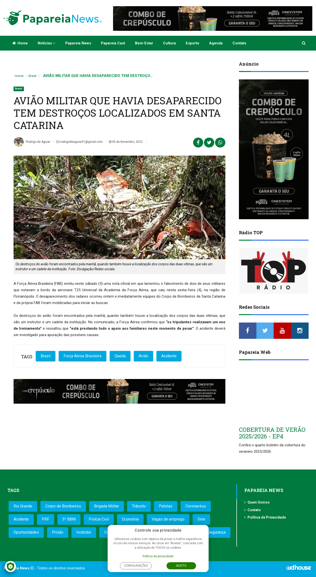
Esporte (192, 43)
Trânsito (139, 506)
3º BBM (69, 519)
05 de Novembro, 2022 (126, 142)
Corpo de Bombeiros (63, 506)
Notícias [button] (46, 43)
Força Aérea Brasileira (82, 356)
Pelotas (165, 506)
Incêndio (83, 532)
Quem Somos (259, 502)
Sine (201, 519)
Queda (120, 356)
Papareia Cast (113, 43)
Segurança (217, 532)
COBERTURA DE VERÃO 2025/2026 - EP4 (272, 433)
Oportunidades (26, 532)
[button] (304, 43)
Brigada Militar (106, 506)
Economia (130, 519)
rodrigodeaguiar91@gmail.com (79, 142)
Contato (239, 43)
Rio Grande (23, 506)
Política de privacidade (158, 556)
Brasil (32, 76)
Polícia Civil (99, 519)
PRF (45, 519)
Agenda (216, 43)
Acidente (169, 356)
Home (20, 43)
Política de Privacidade (267, 517)
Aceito (181, 565)
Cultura (169, 43)
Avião (143, 356)
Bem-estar (144, 43)
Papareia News (78, 43)
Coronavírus (195, 506)
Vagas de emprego (168, 519)
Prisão (57, 532)
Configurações (136, 565)
